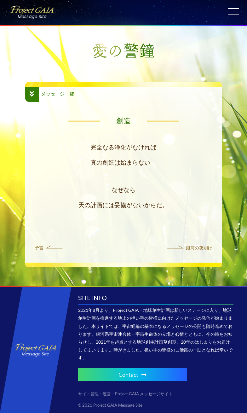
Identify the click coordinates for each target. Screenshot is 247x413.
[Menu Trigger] (234, 11)
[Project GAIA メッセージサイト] (32, 8)
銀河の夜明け (199, 247)
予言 (39, 247)
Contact (132, 374)
